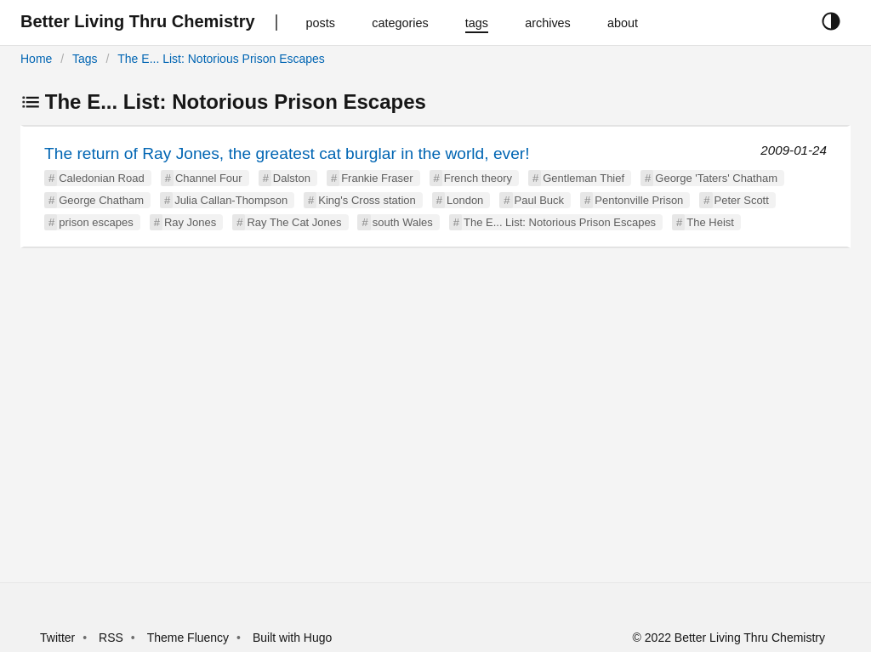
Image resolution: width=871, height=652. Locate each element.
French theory (478, 178)
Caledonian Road (101, 178)
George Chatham (101, 200)
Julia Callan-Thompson (230, 200)
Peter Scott (741, 200)
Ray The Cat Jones (294, 222)
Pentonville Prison (639, 200)
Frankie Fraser (377, 178)
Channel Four (208, 178)
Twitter (57, 637)
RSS (111, 637)
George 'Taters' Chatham (716, 178)
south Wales (403, 222)
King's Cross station (366, 200)
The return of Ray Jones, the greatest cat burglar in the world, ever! (287, 153)
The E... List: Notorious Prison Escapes (221, 58)
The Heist (710, 222)
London (465, 200)
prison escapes (96, 222)
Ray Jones (190, 222)
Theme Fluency (189, 637)
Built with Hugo (292, 637)
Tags (85, 58)
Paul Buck (540, 200)
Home (36, 58)
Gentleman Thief (583, 178)
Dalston (291, 178)
